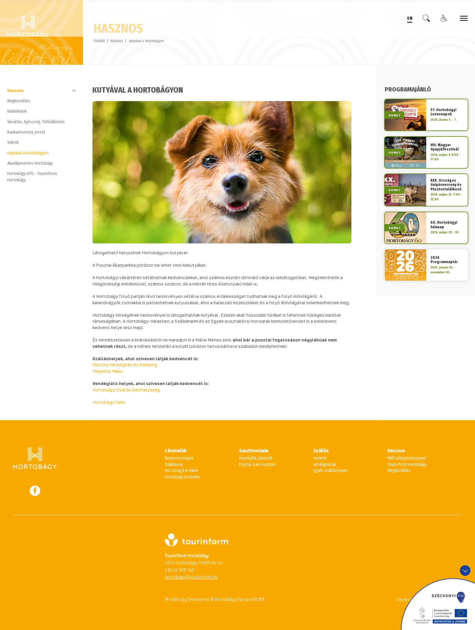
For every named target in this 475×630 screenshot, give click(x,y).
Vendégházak (324, 464)
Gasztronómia (253, 451)
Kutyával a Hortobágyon (28, 153)
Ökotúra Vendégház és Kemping (124, 364)
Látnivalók (175, 451)
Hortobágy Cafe (108, 402)
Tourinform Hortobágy (407, 464)
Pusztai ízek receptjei (257, 464)
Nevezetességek (179, 458)
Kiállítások (174, 464)
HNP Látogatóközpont (406, 458)
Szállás (321, 451)
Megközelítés (18, 101)
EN (409, 18)
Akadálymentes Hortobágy (30, 163)
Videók (13, 142)
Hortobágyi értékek (181, 470)
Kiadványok (17, 111)
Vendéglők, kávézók (255, 458)
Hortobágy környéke (182, 477)
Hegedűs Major (107, 371)
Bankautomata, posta (26, 132)
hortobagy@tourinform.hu (191, 577)
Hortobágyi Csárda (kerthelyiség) (126, 390)
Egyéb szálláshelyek (330, 470)
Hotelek (320, 458)
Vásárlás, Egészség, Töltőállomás (36, 121)
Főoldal (99, 41)
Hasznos (116, 41)
